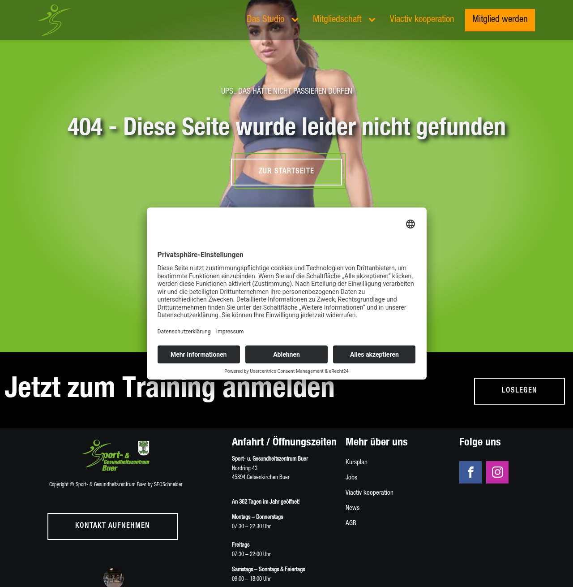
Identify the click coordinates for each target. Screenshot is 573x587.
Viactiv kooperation (422, 20)
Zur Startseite (286, 172)
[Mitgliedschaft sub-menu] (373, 20)
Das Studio (265, 20)
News (352, 508)
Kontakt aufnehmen (112, 526)
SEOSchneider (168, 485)
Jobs (351, 478)
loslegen (519, 391)
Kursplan (357, 462)
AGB (351, 523)
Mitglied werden (500, 20)
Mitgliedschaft (337, 20)
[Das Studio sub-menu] (296, 20)
